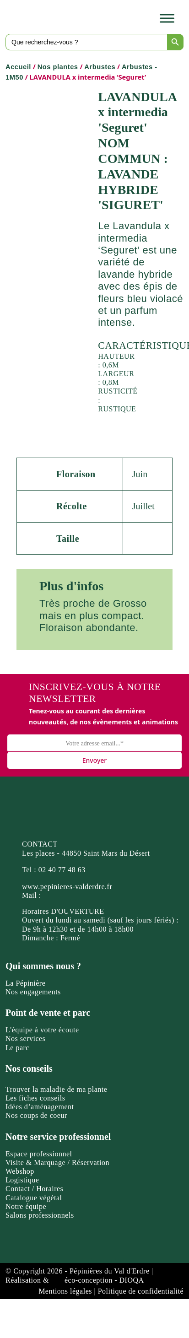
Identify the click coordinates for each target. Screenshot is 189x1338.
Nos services (25, 1038)
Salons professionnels (39, 1215)
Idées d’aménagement (39, 1107)
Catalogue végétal (33, 1198)
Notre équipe (25, 1206)
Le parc (17, 1048)
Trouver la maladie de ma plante (56, 1089)
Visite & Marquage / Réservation (57, 1162)
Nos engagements (33, 992)
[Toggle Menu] (167, 18)
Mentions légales (65, 1291)
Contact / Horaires (34, 1188)
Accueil (18, 66)
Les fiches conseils (35, 1098)
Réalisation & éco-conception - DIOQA (74, 1280)
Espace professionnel (38, 1154)
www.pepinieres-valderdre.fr (67, 886)
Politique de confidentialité (141, 1291)
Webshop (19, 1171)
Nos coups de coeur (36, 1115)
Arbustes (99, 66)
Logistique (22, 1180)
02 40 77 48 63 (62, 870)
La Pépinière (25, 983)
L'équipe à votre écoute (42, 1030)
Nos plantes (58, 66)
